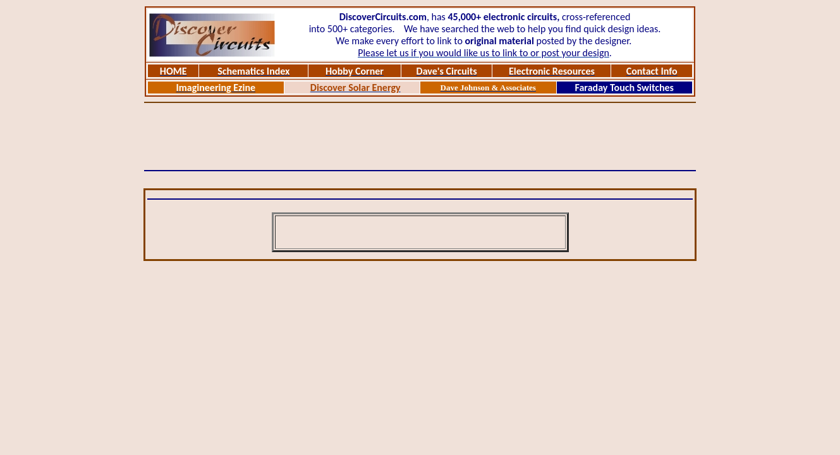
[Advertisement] (420, 136)
